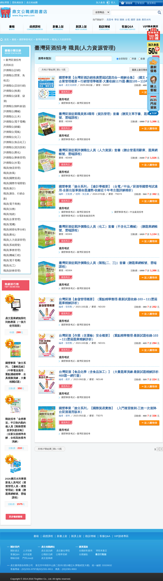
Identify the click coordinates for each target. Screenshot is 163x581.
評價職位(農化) (12, 152)
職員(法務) (9, 208)
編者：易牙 (64, 379)
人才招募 (27, 550)
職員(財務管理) (12, 270)
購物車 (129, 3)
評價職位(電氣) (12, 131)
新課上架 (76, 536)
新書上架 (62, 536)
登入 (113, 2)
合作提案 (27, 554)
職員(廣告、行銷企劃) (14, 196)
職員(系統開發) (12, 244)
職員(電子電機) (12, 260)
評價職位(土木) (12, 116)
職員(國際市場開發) (14, 183)
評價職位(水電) (12, 162)
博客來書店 (101, 550)
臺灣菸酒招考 (42, 39)
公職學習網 (61, 554)
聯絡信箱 (14, 558)
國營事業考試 (26, 39)
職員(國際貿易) (12, 178)
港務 (138, 19)
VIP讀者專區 (121, 536)
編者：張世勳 (65, 306)
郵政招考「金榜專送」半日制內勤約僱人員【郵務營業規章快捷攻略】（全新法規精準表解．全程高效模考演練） (15, 430)
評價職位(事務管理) (14, 157)
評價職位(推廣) (12, 90)
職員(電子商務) (12, 203)
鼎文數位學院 (63, 550)
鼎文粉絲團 (32, 2)
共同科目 (8, 65)
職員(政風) (9, 172)
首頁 (6, 39)
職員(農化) (9, 234)
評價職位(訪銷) (12, 70)
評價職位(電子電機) (14, 121)
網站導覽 (4, 2)
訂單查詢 (139, 3)
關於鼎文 (14, 550)
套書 (143, 58)
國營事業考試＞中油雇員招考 (128, 212)
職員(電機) (9, 224)
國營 (133, 19)
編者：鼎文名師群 (68, 85)
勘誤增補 (90, 536)
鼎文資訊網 (46, 550)
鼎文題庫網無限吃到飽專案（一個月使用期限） (15, 322)
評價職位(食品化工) (14, 142)
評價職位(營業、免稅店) (14, 78)
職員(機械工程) (12, 255)
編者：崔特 (64, 415)
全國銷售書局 (85, 550)
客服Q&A (105, 536)
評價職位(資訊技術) (14, 147)
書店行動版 (100, 554)
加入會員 (100, 2)
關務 (122, 19)
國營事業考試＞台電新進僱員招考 (78, 215)
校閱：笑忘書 (82, 194)
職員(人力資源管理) (14, 239)
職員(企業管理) (12, 219)
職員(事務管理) (12, 250)
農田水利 (146, 19)
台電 (127, 19)
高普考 (110, 19)
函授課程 (48, 536)
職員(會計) (9, 188)
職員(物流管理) (12, 167)
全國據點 (83, 554)
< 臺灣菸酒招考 (12, 59)
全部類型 (123, 58)
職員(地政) (9, 214)
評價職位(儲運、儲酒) (14, 98)
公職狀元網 (46, 554)
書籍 (14, 39)
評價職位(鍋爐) (12, 126)
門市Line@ (27, 558)
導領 (116, 19)
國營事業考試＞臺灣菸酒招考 (75, 103)
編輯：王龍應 (65, 194)
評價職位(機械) (12, 111)
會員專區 (151, 3)
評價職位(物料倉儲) (14, 106)
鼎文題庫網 (46, 558)
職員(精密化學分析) (14, 229)
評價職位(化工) (12, 136)
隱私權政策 (17, 2)
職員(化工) (9, 265)
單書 (134, 58)
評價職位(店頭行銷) (14, 85)
